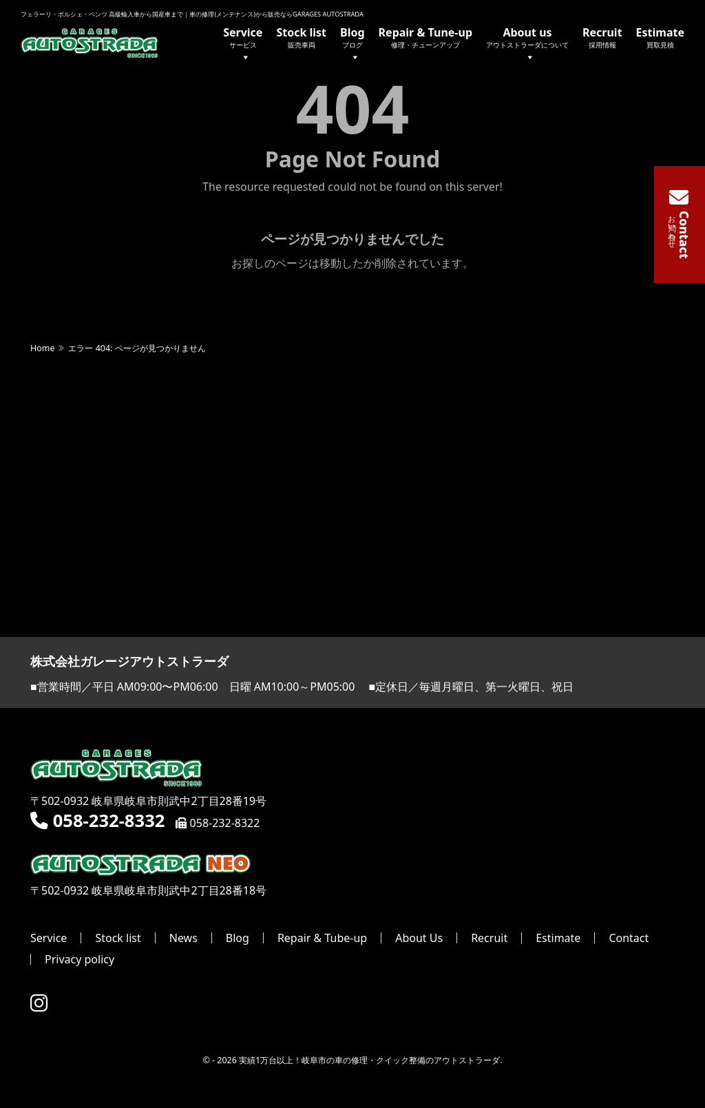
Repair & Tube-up (322, 938)
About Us (419, 938)
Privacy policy (79, 960)
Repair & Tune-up (425, 37)
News (183, 938)
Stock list (301, 37)
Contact (629, 938)
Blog (352, 45)
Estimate (660, 37)
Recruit (602, 37)
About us (527, 45)
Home (42, 349)
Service (242, 45)
